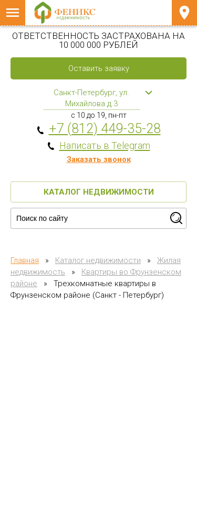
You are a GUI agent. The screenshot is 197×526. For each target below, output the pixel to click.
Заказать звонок (99, 159)
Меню (12, 12)
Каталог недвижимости (99, 192)
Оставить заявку (98, 68)
